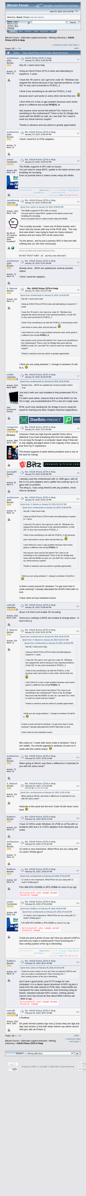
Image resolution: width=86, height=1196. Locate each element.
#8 (78, 428)
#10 (77, 499)
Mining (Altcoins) (57, 37)
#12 (77, 631)
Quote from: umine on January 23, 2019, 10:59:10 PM (41, 207)
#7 (78, 376)
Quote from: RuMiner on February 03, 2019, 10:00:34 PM (43, 909)
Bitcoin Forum (12, 37)
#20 (77, 1012)
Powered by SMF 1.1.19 (32, 1067)
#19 (77, 962)
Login (35, 31)
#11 (77, 606)
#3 (78, 161)
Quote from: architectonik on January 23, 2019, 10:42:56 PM (44, 295)
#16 (77, 843)
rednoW (11, 605)
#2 (78, 133)
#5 (78, 262)
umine (10, 159)
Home (13, 31)
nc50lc (10, 374)
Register (44, 31)
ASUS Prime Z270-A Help (38, 58)
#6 (78, 290)
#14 (77, 786)
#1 (78, 59)
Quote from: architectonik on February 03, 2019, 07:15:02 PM (45, 876)
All (20, 48)
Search (28, 31)
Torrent (11, 28)
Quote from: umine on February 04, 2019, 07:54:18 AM (42, 968)
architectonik (14, 58)
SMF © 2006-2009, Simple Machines (58, 1067)
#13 (77, 757)
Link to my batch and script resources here (37, 251)
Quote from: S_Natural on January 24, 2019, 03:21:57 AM (43, 504)
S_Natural (12, 288)
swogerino (12, 427)
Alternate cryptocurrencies (34, 37)
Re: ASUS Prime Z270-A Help (40, 132)
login (32, 17)
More (52, 31)
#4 (78, 202)
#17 (77, 871)
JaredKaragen (14, 200)
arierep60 (12, 472)
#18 (77, 903)
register (40, 17)
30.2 (16, 26)
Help (21, 31)
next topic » (74, 45)
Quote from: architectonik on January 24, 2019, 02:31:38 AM (44, 381)
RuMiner (11, 816)
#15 (77, 818)
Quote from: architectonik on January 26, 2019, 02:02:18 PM (44, 637)
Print (76, 48)
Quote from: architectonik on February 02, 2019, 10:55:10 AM (45, 792)
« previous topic (60, 45)
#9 (78, 473)
